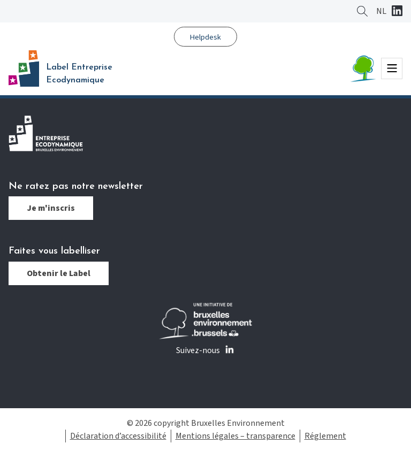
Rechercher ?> (362, 11)
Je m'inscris (51, 208)
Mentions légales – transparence (235, 436)
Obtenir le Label (58, 273)
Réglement (325, 436)
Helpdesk (205, 37)
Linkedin (397, 11)
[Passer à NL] (381, 11)
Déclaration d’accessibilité (118, 436)
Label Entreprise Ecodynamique (79, 74)
